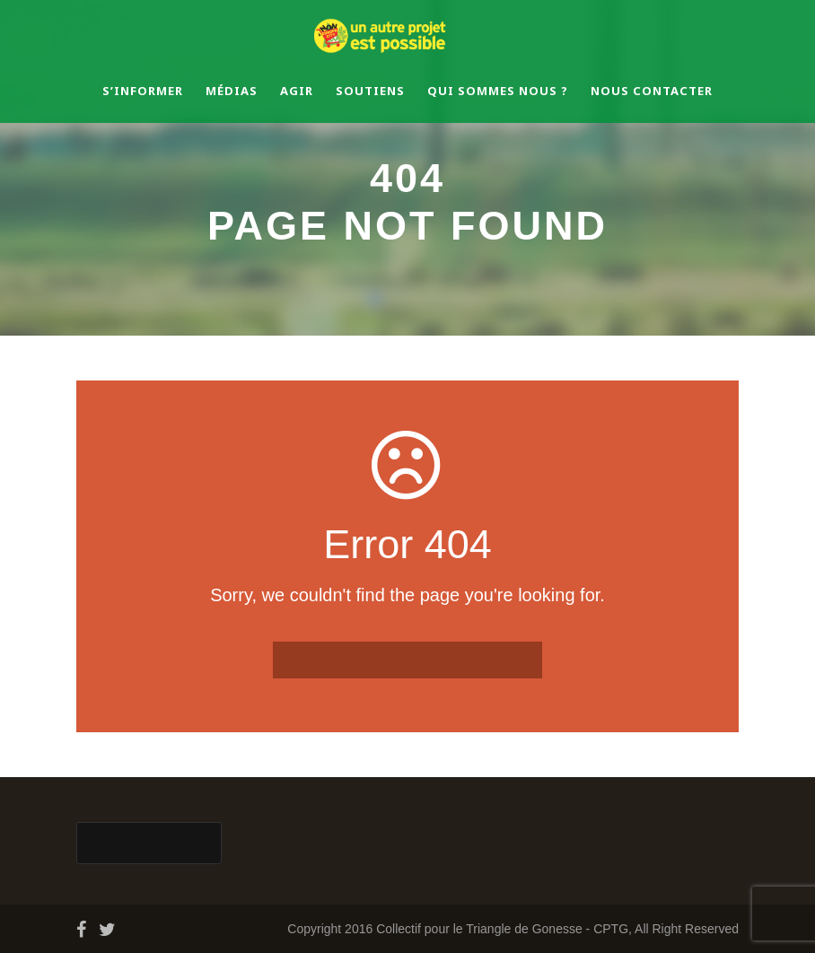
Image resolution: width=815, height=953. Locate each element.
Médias (232, 91)
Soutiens (370, 91)
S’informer (142, 91)
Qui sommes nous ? (497, 91)
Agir (296, 91)
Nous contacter (652, 91)
